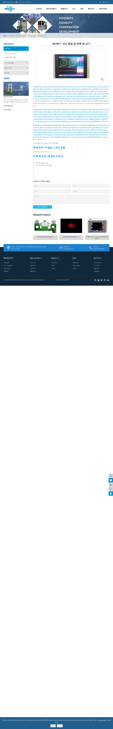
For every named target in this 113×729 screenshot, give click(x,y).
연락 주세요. (103, 9)
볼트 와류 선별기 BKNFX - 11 (71, 236)
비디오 (75, 268)
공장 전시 (33, 268)
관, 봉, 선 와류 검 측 (21, 35)
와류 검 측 (11, 35)
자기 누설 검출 (8, 63)
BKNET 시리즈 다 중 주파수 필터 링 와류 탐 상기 (97, 237)
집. (6, 35)
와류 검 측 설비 (8, 97)
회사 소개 (33, 262)
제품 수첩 (75, 262)
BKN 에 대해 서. (51, 9)
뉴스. (74, 9)
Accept (60, 726)
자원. (81, 9)
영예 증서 (33, 265)
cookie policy (102, 720)
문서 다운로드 (77, 265)
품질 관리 (33, 271)
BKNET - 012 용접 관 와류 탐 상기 (37, 35)
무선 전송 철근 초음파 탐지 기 (45, 236)
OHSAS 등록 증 (8, 106)
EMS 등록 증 (7, 109)
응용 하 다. (54, 262)
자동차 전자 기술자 (10, 57)
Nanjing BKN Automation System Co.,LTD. (22, 280)
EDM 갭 (6, 73)
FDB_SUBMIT (42, 207)
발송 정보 (96, 268)
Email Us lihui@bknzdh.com (69, 248)
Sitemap (58, 280)
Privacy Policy (66, 280)
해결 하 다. (64, 9)
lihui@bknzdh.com (9, 2)
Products (39, 9)
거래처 (53, 268)
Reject (53, 726)
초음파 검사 (8, 68)
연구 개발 (96, 265)
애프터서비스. (98, 262)
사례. (53, 265)
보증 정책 (96, 271)
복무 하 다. (91, 9)
